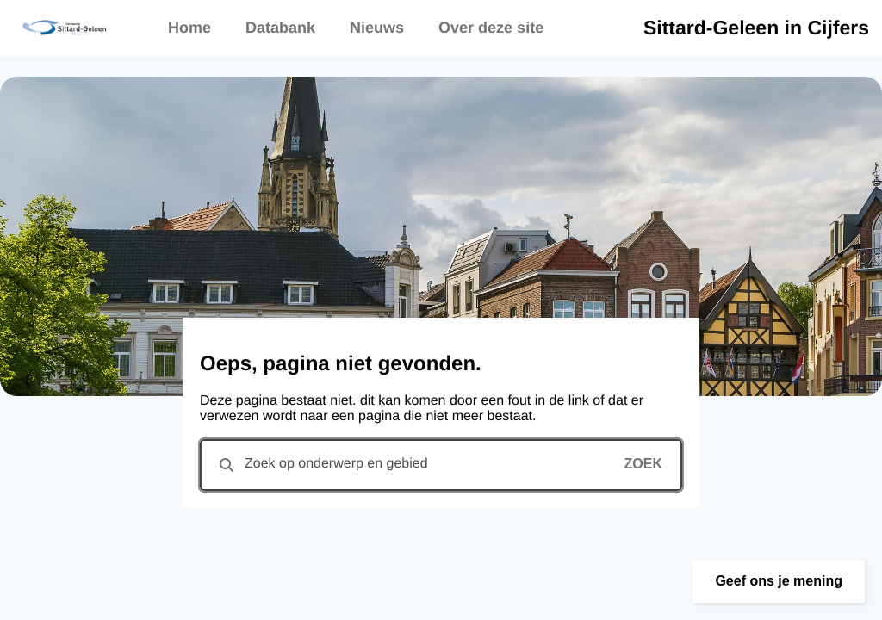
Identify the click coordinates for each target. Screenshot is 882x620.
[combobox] (441, 465)
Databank (280, 27)
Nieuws (377, 27)
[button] (779, 581)
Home (189, 27)
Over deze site (490, 27)
